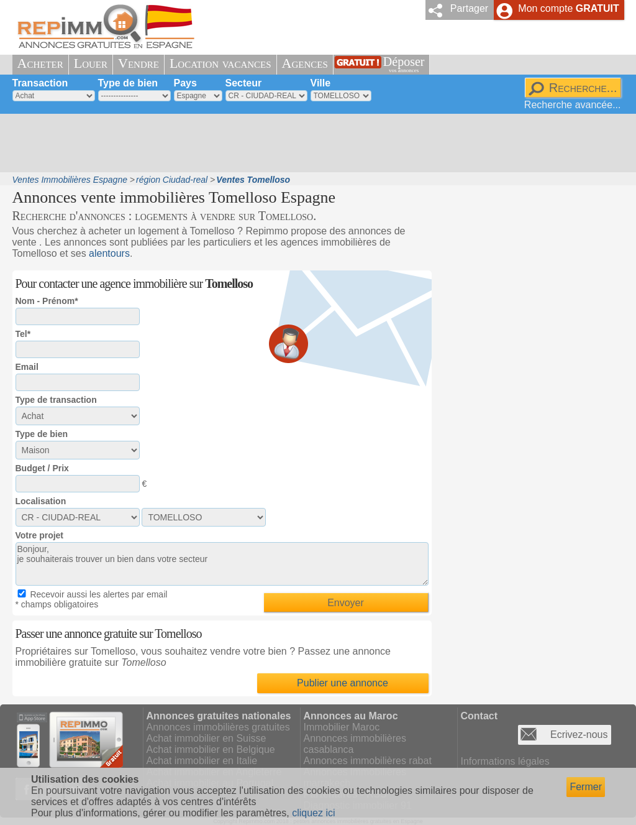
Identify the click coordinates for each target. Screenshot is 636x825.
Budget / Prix (42, 468)
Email (27, 367)
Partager (469, 8)
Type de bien (128, 83)
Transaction (40, 83)
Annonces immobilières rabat (368, 760)
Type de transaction (56, 400)
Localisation (41, 501)
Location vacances (220, 63)
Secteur (243, 83)
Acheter (40, 63)
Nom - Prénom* (47, 301)
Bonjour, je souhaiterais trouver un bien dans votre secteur (222, 564)
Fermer (586, 786)
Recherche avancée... (572, 104)
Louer (90, 63)
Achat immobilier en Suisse (206, 738)
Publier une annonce (342, 683)
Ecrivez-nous (578, 734)
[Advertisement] (313, 143)
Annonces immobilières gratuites (218, 727)
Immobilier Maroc (342, 727)
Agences (305, 63)
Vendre (138, 63)
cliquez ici (313, 813)
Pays (185, 83)
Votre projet (40, 535)
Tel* (23, 334)
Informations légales (505, 761)
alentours (109, 253)
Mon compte (568, 8)
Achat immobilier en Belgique (211, 749)
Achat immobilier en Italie (202, 760)
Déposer (404, 64)
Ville (321, 83)
